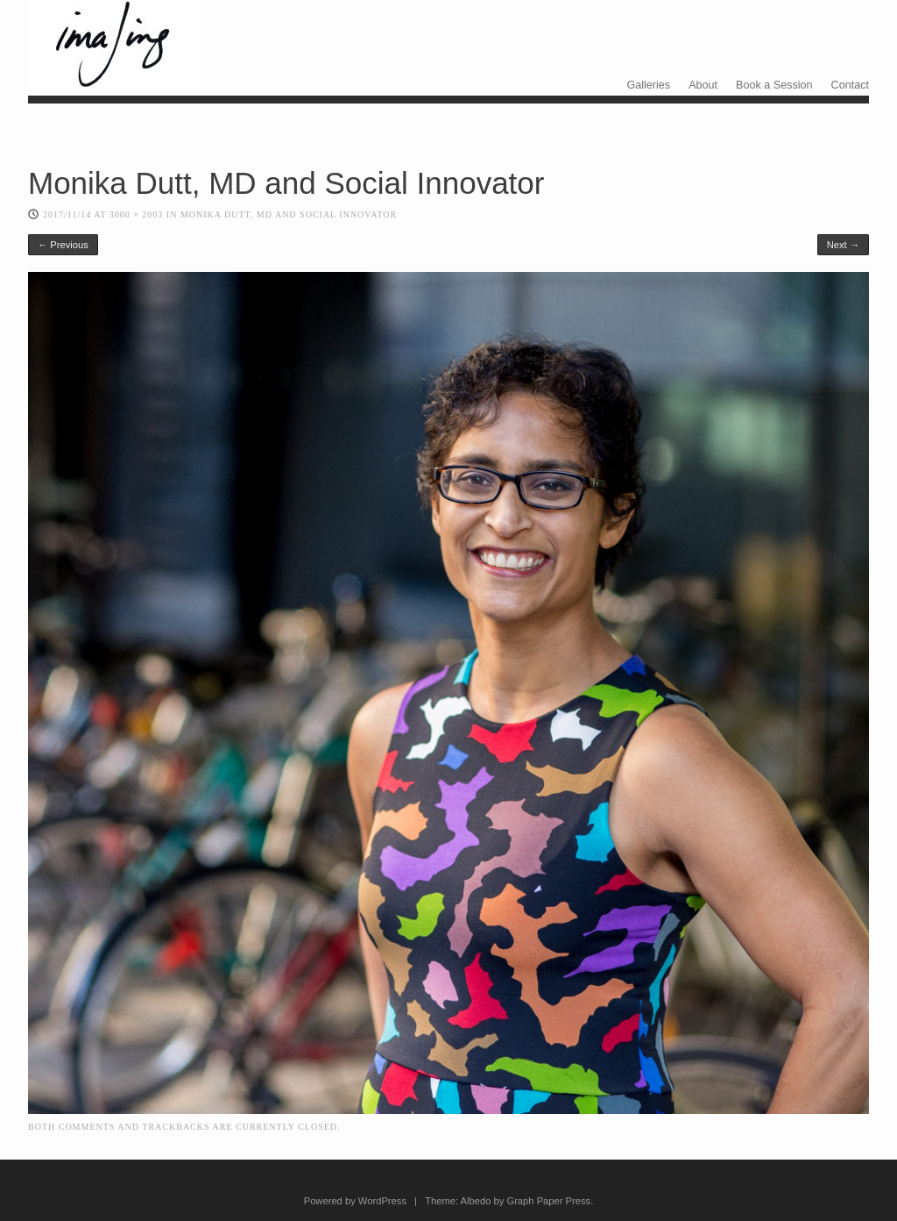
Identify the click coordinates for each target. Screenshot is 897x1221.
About (703, 85)
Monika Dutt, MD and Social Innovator (288, 214)
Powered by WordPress (355, 1201)
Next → (843, 244)
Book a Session (774, 85)
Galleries (648, 85)
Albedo (476, 1201)
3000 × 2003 (136, 214)
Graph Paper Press (548, 1201)
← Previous (63, 244)
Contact (850, 85)
